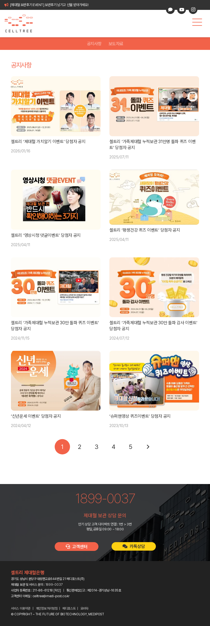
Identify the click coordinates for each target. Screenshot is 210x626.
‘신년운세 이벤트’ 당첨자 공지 (36, 416)
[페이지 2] (79, 446)
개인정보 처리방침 (47, 608)
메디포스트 (69, 608)
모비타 (84, 608)
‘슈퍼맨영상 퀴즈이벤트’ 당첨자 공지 (140, 416)
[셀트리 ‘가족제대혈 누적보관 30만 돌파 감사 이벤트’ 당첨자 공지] (154, 287)
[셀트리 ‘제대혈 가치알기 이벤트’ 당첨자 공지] (56, 106)
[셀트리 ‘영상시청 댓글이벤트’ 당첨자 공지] (56, 200)
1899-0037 (54, 585)
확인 (57, 590)
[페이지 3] (96, 446)
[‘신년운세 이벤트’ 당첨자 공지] (56, 381)
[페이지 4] (113, 446)
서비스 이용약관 (20, 608)
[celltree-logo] (21, 24)
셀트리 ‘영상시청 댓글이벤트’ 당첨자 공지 (46, 235)
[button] (197, 22)
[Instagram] (193, 9)
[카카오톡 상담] (170, 9)
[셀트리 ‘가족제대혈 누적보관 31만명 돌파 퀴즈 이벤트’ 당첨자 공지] (154, 106)
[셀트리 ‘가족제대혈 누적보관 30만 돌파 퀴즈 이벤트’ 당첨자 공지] (56, 287)
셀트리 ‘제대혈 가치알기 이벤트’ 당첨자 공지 (48, 141)
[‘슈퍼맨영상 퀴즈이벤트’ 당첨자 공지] (154, 381)
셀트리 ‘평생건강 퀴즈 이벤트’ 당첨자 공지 (144, 230)
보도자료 (116, 43)
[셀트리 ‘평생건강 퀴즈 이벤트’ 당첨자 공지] (154, 197)
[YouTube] (181, 9)
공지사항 (94, 43)
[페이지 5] (130, 446)
